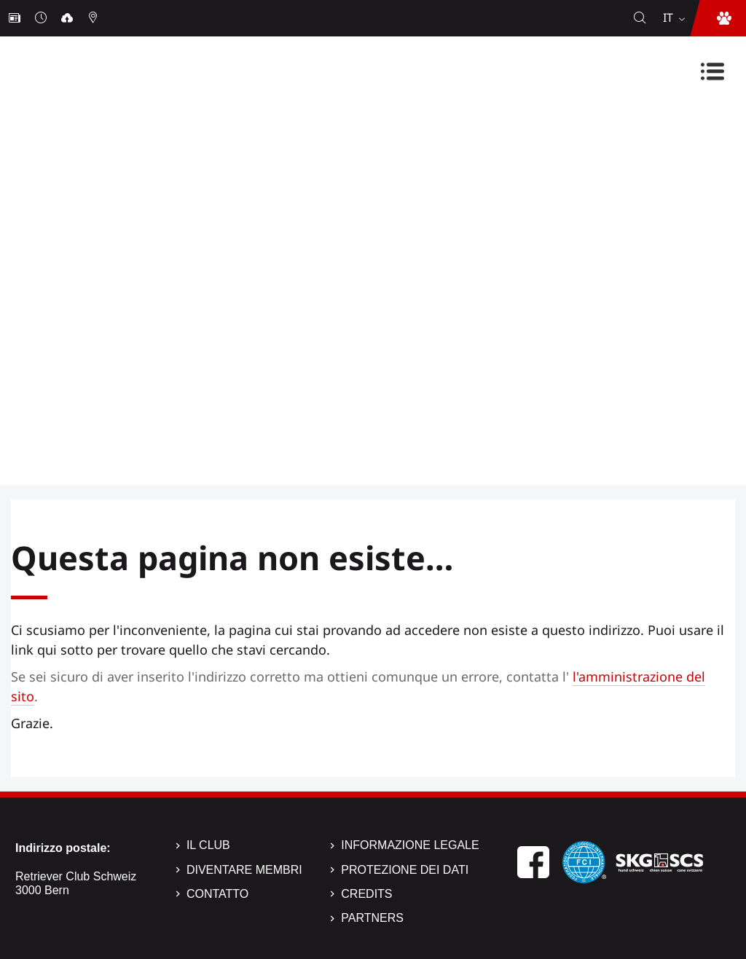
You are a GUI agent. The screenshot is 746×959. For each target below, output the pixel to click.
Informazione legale (410, 845)
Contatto (217, 894)
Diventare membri (244, 870)
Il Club (208, 845)
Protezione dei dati (404, 870)
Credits (366, 894)
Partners (372, 918)
